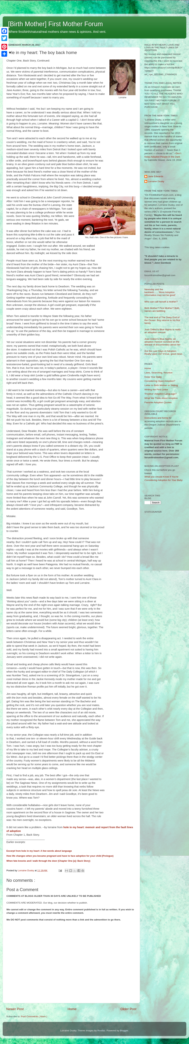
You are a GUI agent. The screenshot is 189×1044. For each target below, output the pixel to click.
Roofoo (101, 1030)
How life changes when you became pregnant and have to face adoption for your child (53, 856)
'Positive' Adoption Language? (160, 394)
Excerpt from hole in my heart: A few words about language (39, 851)
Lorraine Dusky (156, 181)
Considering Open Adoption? (159, 381)
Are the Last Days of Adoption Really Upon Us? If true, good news (163, 352)
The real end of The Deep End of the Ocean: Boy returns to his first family (162, 320)
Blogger (124, 1030)
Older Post (128, 1009)
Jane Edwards (155, 176)
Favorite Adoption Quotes (158, 402)
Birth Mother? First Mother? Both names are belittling (161, 309)
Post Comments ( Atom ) (34, 1016)
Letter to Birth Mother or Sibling (161, 385)
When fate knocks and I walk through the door (31, 861)
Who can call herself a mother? (161, 301)
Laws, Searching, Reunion (158, 372)
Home (72, 1009)
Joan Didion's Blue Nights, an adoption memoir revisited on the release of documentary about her (162, 342)
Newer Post (15, 1009)
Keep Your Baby (153, 377)
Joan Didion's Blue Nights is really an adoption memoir (162, 331)
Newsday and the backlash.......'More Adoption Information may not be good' (159, 292)
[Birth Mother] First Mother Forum (55, 24)
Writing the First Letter (156, 389)
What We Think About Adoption (161, 398)
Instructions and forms (156, 418)
